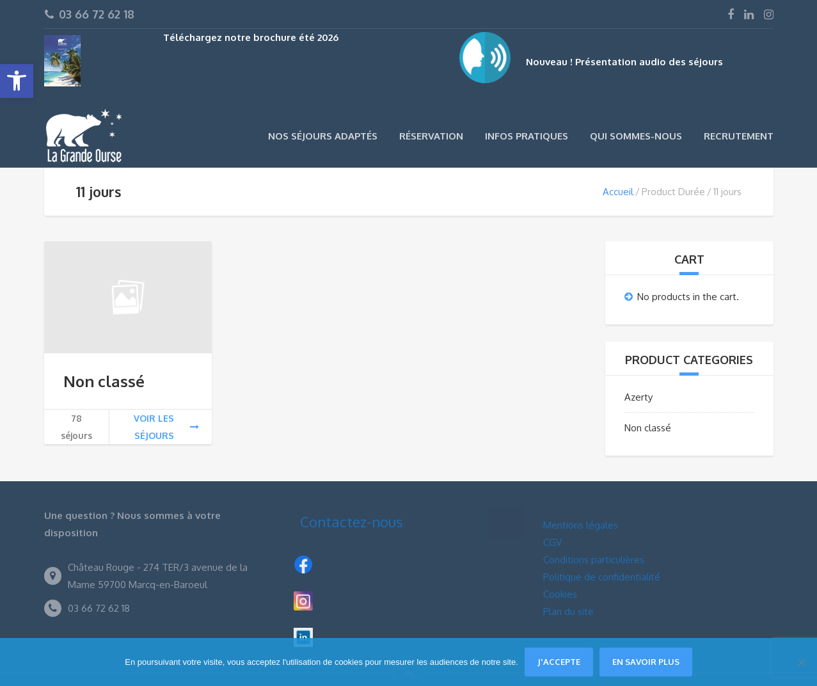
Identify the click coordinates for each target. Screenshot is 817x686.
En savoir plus (645, 662)
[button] (16, 81)
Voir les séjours (166, 427)
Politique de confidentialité (601, 577)
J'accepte (558, 662)
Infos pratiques (526, 136)
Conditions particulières (593, 560)
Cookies (560, 594)
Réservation (431, 136)
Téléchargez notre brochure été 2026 (250, 37)
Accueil (618, 192)
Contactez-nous (351, 521)
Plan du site (568, 611)
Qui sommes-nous (636, 136)
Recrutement (738, 136)
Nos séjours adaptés (322, 136)
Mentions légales (580, 525)
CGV (552, 542)
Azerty (638, 397)
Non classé (104, 381)
